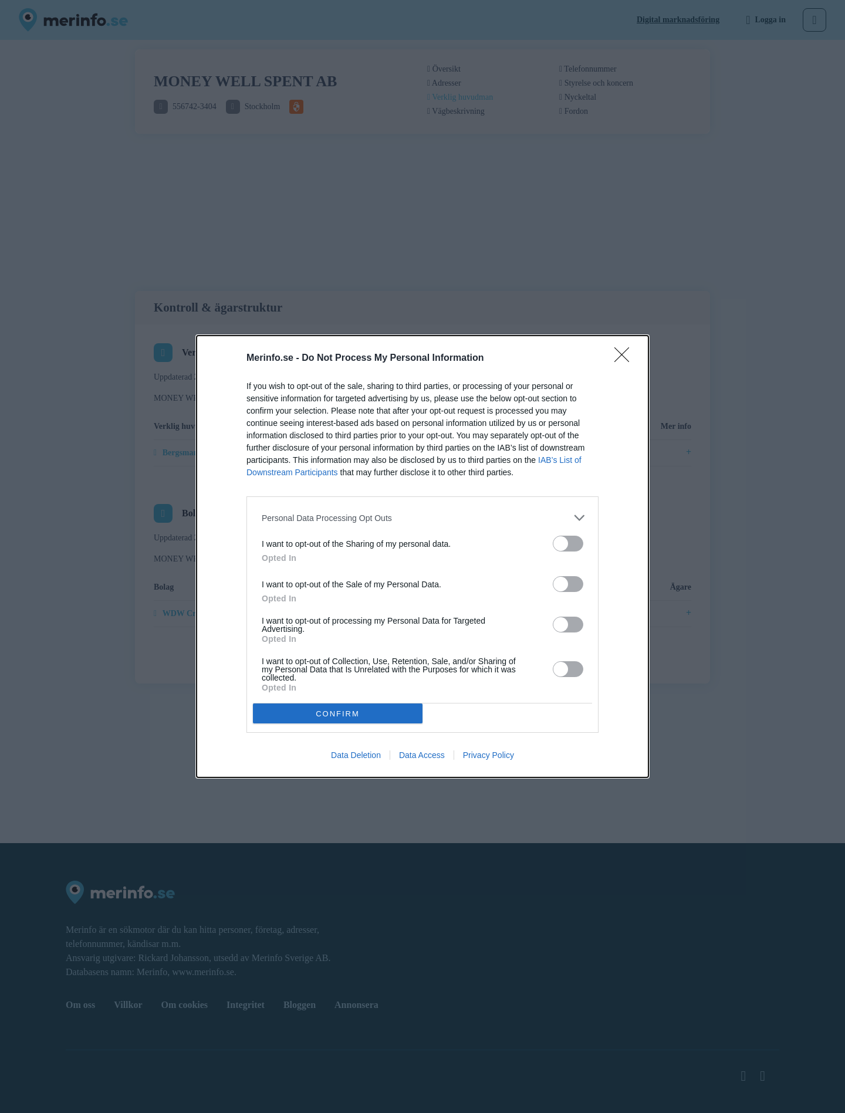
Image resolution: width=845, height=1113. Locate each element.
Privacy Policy (488, 755)
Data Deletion (356, 755)
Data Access (422, 755)
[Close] (625, 358)
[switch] (568, 544)
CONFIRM (338, 713)
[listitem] (422, 518)
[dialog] (422, 556)
